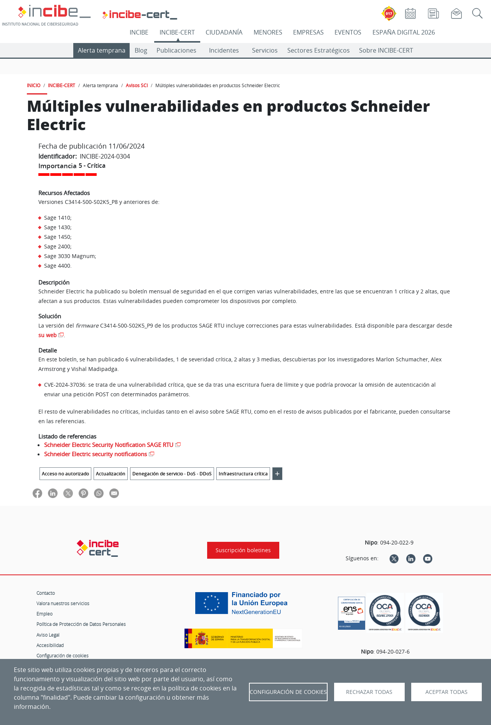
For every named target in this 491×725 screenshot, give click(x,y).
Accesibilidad (50, 645)
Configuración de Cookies (288, 692)
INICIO (33, 85)
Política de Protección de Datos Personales (81, 624)
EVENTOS (347, 32)
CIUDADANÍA (224, 32)
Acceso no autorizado (65, 473)
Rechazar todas (369, 692)
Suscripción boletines (243, 550)
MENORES (268, 32)
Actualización (110, 473)
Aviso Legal (47, 635)
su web (47, 335)
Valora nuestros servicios (62, 603)
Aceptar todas (446, 692)
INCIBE (139, 32)
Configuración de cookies (62, 655)
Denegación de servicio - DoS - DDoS (172, 473)
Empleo (44, 614)
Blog (141, 50)
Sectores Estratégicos (318, 50)
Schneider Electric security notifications (95, 454)
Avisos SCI (137, 85)
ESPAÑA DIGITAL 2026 (403, 32)
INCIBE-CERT (177, 32)
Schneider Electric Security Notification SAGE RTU (108, 445)
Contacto (45, 593)
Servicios (265, 50)
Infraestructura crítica (243, 473)
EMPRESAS (308, 32)
